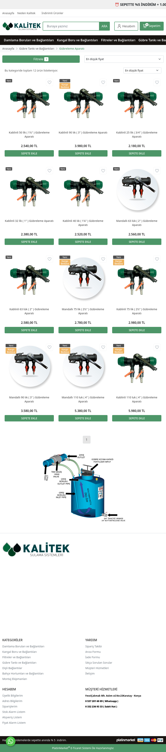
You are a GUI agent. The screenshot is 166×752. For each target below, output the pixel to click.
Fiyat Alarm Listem (14, 722)
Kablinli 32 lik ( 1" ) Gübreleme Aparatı (29, 221)
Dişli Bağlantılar (12, 668)
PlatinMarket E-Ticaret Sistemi (71, 748)
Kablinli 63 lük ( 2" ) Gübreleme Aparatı (29, 311)
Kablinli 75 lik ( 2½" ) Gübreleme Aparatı (136, 311)
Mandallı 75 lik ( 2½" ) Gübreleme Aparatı (83, 311)
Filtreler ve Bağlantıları (16, 657)
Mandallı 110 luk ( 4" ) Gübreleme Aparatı (83, 399)
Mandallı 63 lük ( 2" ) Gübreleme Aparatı (136, 223)
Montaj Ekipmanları (14, 679)
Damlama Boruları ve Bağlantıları (23, 646)
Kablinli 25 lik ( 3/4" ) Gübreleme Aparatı (136, 134)
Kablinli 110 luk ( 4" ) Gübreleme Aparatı (136, 399)
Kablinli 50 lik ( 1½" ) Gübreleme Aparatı (29, 134)
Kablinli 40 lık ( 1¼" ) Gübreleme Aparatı (83, 223)
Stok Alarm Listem (13, 712)
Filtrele (40, 59)
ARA (104, 26)
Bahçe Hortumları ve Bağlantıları (23, 673)
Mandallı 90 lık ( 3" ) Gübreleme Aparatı (29, 399)
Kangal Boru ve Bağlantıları (19, 652)
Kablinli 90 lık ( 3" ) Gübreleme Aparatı (83, 132)
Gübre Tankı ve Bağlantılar (19, 662)
